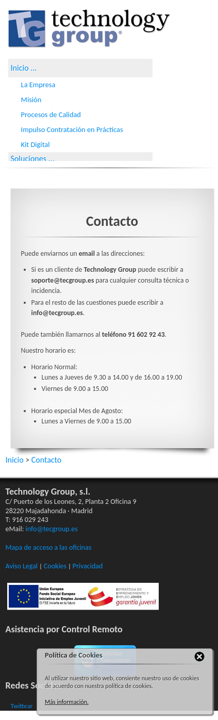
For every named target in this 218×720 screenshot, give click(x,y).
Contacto (46, 460)
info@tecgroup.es (52, 529)
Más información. (67, 702)
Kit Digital (35, 144)
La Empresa (38, 84)
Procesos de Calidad (51, 114)
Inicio (20, 68)
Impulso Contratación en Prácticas (72, 129)
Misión (31, 99)
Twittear (22, 706)
